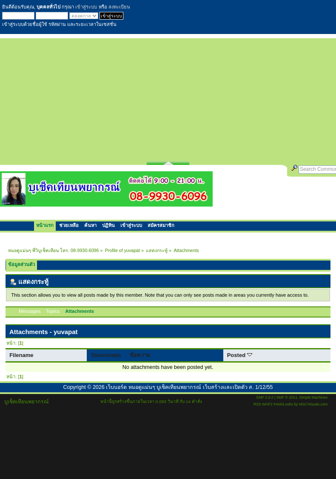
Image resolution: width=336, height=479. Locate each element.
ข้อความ (140, 355)
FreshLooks (283, 404)
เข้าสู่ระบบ (86, 6)
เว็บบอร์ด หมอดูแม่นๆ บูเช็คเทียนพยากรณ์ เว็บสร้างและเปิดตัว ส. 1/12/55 (189, 387)
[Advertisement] (168, 97)
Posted (239, 355)
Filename (21, 355)
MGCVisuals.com (313, 404)
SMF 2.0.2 (264, 397)
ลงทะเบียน (119, 6)
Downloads (106, 355)
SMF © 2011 (286, 397)
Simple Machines (313, 397)
